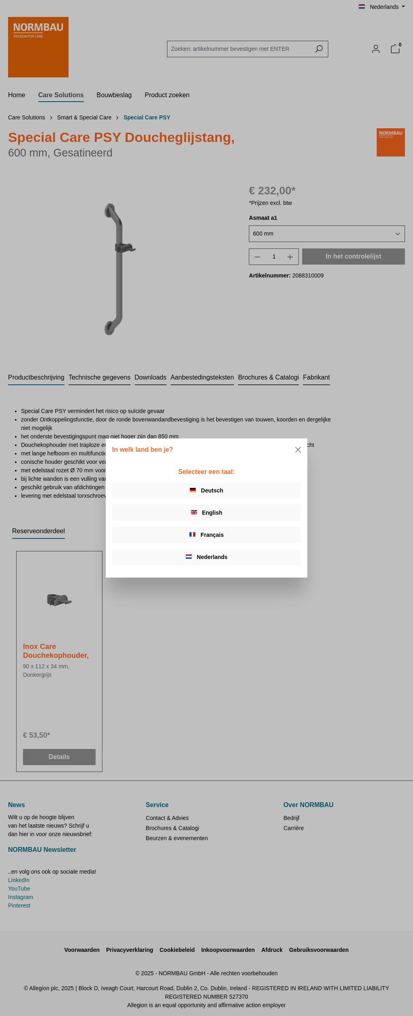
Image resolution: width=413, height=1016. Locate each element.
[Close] (298, 450)
